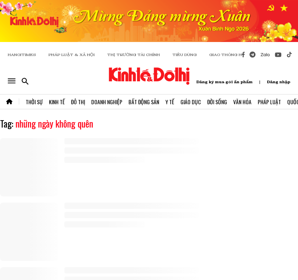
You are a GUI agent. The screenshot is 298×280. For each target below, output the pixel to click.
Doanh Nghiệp (106, 102)
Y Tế (169, 102)
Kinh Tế (57, 102)
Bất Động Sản (143, 102)
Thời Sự (34, 102)
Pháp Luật (269, 102)
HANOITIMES (22, 54)
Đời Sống (217, 102)
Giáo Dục (190, 102)
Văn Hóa (242, 102)
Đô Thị (78, 102)
